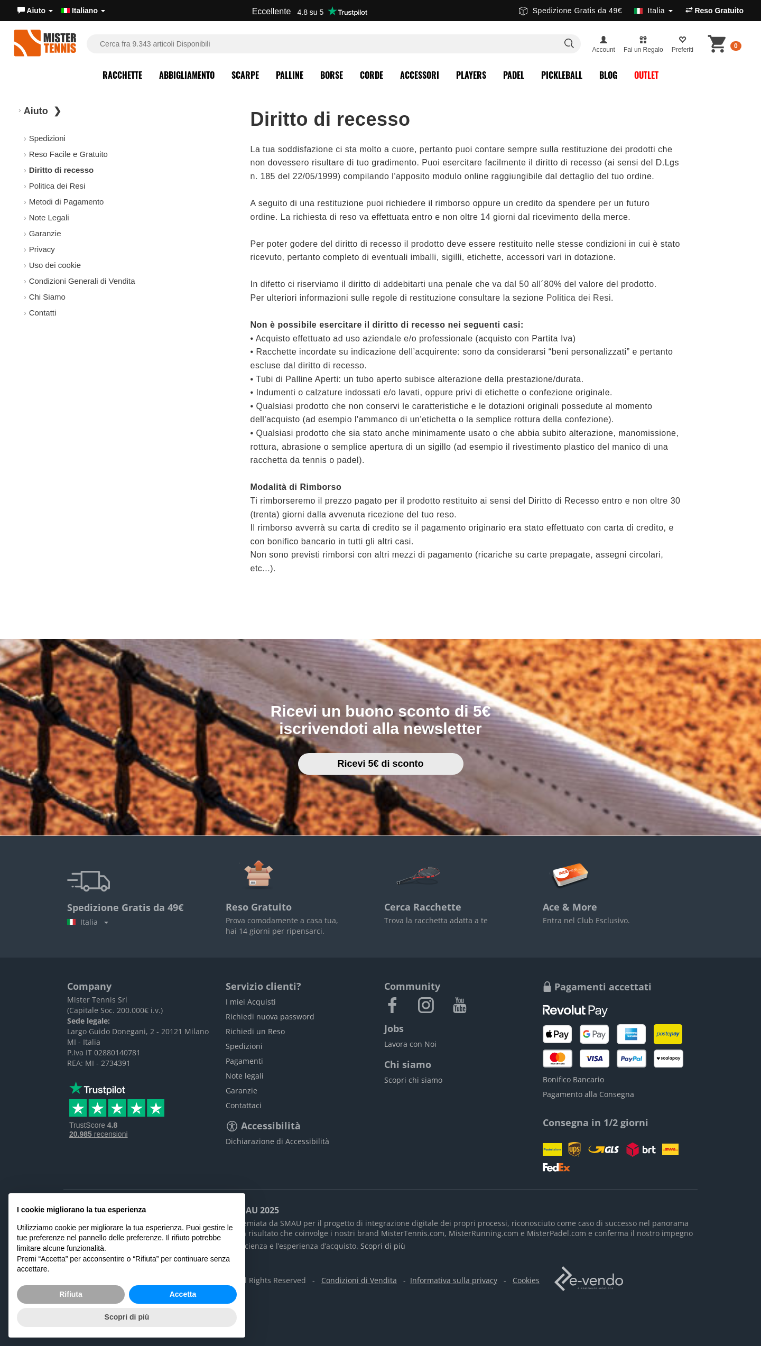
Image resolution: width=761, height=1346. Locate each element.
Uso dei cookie (55, 265)
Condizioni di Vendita (359, 1280)
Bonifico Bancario (573, 1079)
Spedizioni (47, 138)
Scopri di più (382, 1246)
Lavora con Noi (410, 1044)
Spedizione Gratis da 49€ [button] (596, 10)
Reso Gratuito (714, 10)
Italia (87, 922)
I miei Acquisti (251, 1002)
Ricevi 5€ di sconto (380, 763)
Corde (371, 75)
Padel (513, 75)
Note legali (245, 1076)
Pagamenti (244, 1061)
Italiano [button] (83, 10)
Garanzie (45, 233)
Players (471, 75)
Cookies (526, 1280)
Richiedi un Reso (255, 1031)
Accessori (419, 75)
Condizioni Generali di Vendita (82, 280)
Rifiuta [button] (70, 1294)
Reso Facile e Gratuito (68, 154)
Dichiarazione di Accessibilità (277, 1141)
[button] (35, 10)
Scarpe (245, 75)
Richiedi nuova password (270, 1016)
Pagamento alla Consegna (588, 1094)
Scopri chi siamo (413, 1080)
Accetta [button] (183, 1294)
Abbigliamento (187, 75)
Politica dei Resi (57, 185)
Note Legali (49, 217)
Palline (289, 75)
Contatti (43, 312)
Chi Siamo (47, 296)
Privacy (42, 249)
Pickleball (561, 75)
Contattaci (244, 1105)
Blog (608, 75)
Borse (331, 75)
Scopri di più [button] (127, 1317)
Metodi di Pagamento (66, 201)
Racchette (122, 75)
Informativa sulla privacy (453, 1280)
